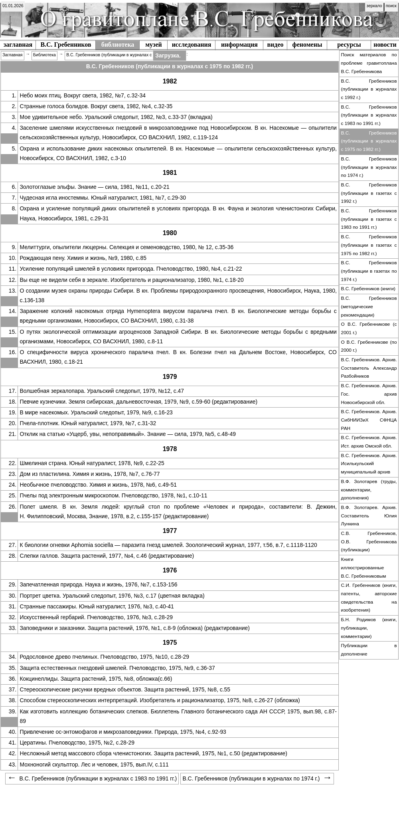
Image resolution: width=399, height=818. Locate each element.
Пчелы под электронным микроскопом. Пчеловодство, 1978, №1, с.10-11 (113, 495)
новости (385, 44)
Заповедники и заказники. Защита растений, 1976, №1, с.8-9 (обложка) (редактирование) (134, 628)
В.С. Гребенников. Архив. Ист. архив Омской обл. (369, 442)
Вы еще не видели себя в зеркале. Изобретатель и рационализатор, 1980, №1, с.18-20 (131, 280)
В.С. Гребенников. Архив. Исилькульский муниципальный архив (369, 464)
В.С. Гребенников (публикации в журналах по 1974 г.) (369, 167)
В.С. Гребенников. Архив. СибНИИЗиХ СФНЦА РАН (369, 420)
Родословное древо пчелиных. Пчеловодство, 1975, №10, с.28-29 (104, 657)
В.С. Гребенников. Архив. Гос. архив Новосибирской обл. (369, 394)
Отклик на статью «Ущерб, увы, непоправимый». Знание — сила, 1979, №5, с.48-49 (127, 434)
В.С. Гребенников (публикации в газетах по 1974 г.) (369, 271)
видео (275, 44)
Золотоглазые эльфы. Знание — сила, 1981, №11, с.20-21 (94, 187)
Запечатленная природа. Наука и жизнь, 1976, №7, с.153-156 (98, 584)
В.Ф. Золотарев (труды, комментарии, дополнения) (369, 490)
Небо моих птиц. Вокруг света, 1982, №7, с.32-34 (83, 95)
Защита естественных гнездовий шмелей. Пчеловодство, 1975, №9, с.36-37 (117, 668)
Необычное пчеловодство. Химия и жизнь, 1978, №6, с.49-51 (98, 484)
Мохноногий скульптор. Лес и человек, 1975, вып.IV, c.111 (94, 764)
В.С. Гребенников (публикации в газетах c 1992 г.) (369, 193)
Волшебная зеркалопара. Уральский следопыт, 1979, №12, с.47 (102, 391)
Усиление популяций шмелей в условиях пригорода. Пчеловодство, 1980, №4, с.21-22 (131, 268)
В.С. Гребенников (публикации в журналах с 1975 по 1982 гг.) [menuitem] (125, 55)
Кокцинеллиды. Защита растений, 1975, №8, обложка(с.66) (96, 678)
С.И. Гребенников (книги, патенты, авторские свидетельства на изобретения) (369, 597)
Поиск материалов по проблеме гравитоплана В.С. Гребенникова (369, 63)
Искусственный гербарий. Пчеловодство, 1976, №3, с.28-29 (96, 617)
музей (153, 44)
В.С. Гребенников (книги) (368, 288)
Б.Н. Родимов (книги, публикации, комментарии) (369, 628)
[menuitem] (13, 6)
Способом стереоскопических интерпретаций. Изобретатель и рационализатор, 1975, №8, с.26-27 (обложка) (160, 700)
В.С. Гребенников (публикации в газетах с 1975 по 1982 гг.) (369, 245)
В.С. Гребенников (65, 44)
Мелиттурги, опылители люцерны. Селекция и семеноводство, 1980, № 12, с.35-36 (126, 247)
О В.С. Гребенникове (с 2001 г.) (369, 328)
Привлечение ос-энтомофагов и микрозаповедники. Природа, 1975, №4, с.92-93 (123, 732)
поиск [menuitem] (391, 6)
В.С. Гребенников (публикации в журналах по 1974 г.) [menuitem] (257, 778)
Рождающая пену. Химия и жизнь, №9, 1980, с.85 (83, 258)
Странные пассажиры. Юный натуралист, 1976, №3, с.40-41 (97, 606)
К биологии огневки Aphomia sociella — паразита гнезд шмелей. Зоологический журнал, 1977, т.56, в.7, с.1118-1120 (168, 545)
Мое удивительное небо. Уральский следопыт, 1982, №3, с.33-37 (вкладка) (116, 117)
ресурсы (349, 44)
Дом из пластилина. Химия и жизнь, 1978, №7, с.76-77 (90, 474)
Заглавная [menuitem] (12, 55)
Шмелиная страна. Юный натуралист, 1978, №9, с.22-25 (92, 463)
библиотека (117, 44)
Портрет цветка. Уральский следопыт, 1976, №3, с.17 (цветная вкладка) (112, 595)
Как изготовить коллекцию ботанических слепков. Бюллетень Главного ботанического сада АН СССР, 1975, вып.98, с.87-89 (178, 716)
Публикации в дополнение (369, 650)
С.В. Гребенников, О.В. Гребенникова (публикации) (369, 542)
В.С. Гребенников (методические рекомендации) (369, 306)
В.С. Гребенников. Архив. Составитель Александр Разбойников (369, 368)
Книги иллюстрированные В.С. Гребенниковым (363, 567)
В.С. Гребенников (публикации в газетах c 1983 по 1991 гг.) (369, 219)
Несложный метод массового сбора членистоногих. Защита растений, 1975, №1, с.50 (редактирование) (153, 753)
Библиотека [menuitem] (44, 55)
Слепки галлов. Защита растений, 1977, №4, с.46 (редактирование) (107, 556)
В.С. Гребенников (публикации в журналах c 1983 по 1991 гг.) (369, 115)
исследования (191, 44)
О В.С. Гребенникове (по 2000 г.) (369, 346)
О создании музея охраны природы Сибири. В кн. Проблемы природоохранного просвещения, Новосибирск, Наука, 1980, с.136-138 (178, 295)
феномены (307, 44)
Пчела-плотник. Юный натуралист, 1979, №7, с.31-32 (88, 423)
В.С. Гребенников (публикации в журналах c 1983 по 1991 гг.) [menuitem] (92, 778)
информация (239, 44)
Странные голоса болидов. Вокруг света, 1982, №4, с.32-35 (96, 106)
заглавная (18, 44)
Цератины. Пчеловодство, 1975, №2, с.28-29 (77, 742)
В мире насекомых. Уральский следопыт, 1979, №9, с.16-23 (96, 412)
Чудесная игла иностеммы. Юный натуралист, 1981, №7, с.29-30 (103, 197)
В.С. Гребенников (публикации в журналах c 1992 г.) (369, 89)
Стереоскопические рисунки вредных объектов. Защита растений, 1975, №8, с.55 (125, 689)
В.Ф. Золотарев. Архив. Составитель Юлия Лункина (369, 516)
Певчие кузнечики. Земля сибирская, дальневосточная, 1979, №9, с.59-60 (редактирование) (138, 401)
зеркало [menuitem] (374, 6)
